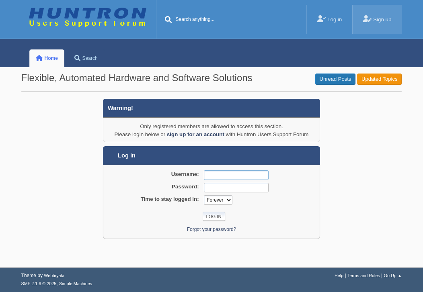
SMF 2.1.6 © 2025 (39, 283)
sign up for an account (195, 134)
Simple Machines (75, 283)
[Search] (168, 20)
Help (339, 275)
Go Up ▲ (393, 275)
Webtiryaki (54, 275)
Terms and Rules (363, 275)
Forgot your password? (211, 229)
